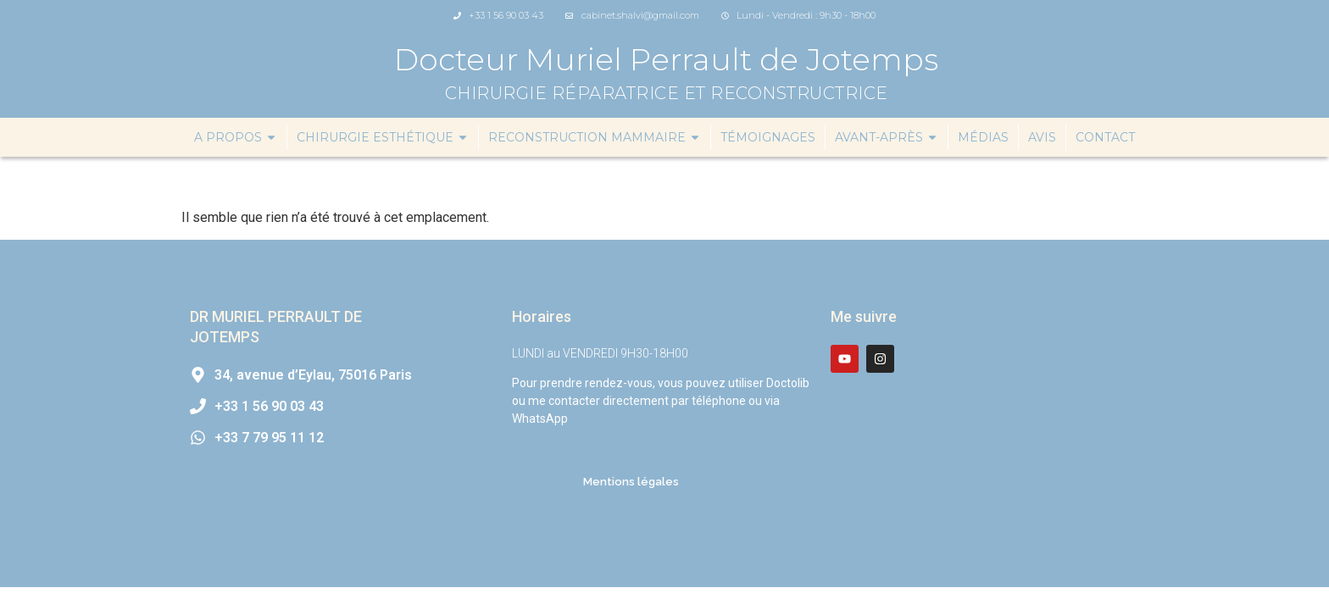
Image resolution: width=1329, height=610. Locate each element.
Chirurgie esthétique (383, 137)
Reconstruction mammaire (594, 137)
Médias (983, 137)
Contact (1105, 137)
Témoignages (767, 137)
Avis (1042, 137)
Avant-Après (886, 137)
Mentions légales (631, 481)
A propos (235, 137)
